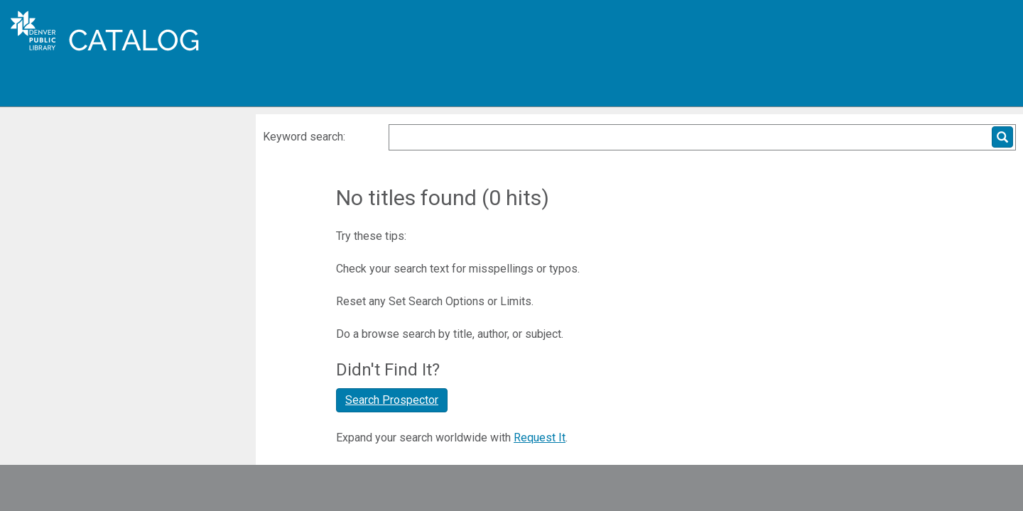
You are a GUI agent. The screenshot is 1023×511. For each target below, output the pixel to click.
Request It (539, 437)
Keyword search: (305, 136)
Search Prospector (391, 400)
